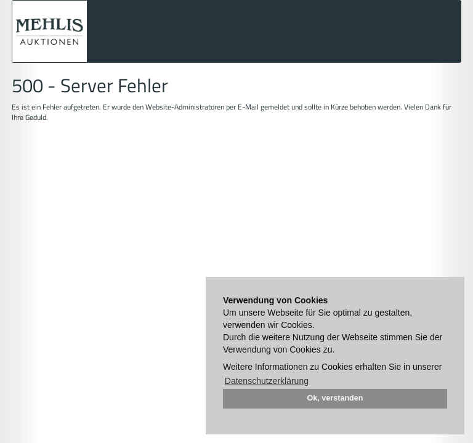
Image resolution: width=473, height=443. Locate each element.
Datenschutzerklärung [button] (267, 381)
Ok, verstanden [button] (335, 398)
